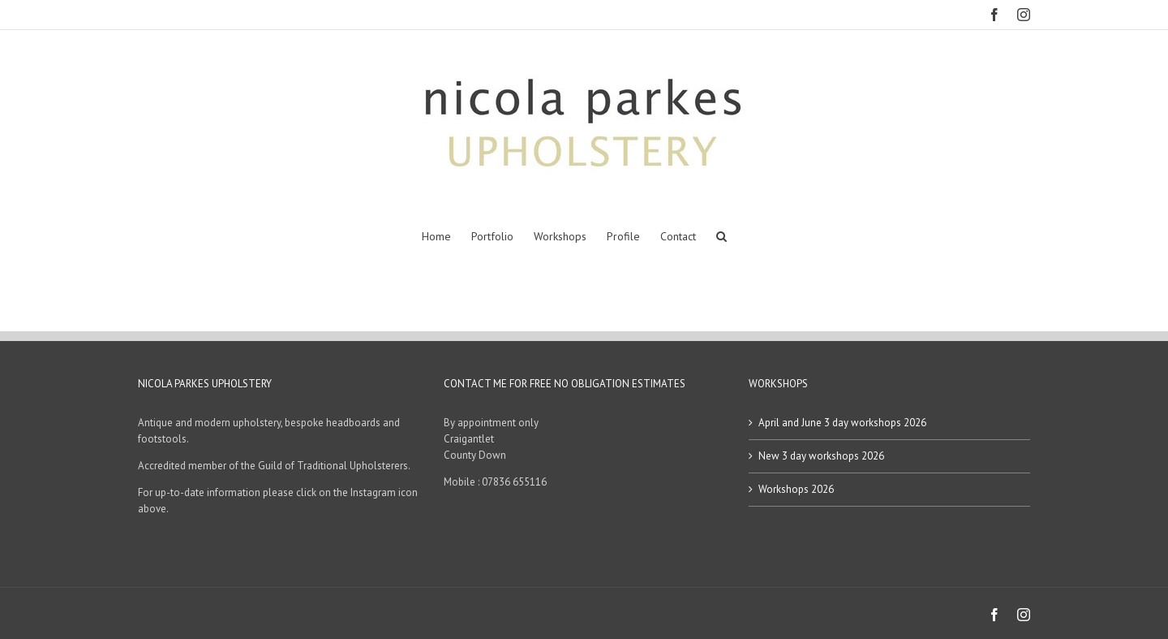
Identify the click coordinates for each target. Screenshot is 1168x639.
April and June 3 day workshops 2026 (842, 423)
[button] (721, 236)
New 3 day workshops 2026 (821, 456)
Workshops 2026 (796, 489)
